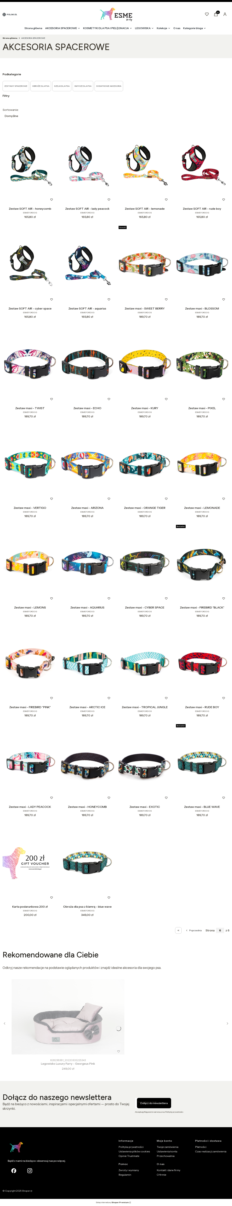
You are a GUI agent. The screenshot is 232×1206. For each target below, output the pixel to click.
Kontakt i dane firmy (168, 1170)
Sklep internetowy (112, 1202)
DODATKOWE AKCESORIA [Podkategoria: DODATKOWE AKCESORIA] (108, 86)
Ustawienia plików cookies (134, 1151)
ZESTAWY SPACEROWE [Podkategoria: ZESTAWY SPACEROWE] (15, 86)
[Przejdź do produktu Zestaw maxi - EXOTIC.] (144, 763)
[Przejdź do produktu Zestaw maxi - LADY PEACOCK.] (30, 763)
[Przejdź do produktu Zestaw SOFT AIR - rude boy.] (202, 165)
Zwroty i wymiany (129, 1170)
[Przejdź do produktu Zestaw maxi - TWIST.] (30, 364)
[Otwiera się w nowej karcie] (30, 1171)
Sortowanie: (11, 109)
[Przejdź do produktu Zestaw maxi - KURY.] (144, 364)
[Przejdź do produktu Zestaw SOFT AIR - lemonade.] (144, 165)
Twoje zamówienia (167, 1146)
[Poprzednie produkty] (194, 930)
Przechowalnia (165, 1156)
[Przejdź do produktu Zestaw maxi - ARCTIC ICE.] (87, 663)
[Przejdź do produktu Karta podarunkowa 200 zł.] (30, 863)
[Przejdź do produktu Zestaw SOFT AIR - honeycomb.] (30, 165)
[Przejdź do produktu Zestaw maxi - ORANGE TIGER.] (144, 464)
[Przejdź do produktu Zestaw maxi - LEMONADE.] (202, 464)
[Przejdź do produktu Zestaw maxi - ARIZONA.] (87, 464)
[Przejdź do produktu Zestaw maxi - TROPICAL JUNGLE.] (144, 663)
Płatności (200, 1146)
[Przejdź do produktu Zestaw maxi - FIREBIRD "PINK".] (30, 663)
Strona (210, 930)
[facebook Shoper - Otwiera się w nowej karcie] (14, 1171)
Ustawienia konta (167, 1151)
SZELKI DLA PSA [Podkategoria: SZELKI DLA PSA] (62, 86)
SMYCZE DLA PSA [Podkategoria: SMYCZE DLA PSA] (83, 86)
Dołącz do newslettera (154, 1103)
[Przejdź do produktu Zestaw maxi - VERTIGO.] (30, 464)
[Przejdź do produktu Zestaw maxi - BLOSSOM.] (202, 265)
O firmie (161, 1174)
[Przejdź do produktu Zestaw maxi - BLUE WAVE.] (202, 763)
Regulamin (125, 1174)
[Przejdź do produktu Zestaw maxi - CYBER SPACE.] (144, 564)
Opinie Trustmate (129, 1156)
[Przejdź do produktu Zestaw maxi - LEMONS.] (30, 564)
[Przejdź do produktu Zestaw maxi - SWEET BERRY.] (144, 265)
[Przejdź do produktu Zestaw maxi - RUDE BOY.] (202, 663)
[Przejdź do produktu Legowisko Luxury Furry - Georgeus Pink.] (68, 1016)
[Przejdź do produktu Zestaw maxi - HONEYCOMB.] (87, 763)
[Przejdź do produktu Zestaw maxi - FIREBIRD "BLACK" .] (202, 564)
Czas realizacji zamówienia (210, 1151)
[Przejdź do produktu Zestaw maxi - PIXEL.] (202, 364)
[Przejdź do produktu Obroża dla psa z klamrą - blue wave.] (87, 863)
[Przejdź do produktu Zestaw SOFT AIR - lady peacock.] (87, 165)
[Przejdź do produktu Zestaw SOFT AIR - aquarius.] (87, 265)
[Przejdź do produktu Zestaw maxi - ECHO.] (87, 364)
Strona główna (10, 38)
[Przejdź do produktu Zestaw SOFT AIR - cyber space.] (30, 265)
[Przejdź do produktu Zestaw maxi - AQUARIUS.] (87, 564)
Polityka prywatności (131, 1146)
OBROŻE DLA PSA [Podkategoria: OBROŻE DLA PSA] (40, 86)
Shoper (26, 1190)
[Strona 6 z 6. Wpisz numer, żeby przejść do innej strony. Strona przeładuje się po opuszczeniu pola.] (220, 930)
